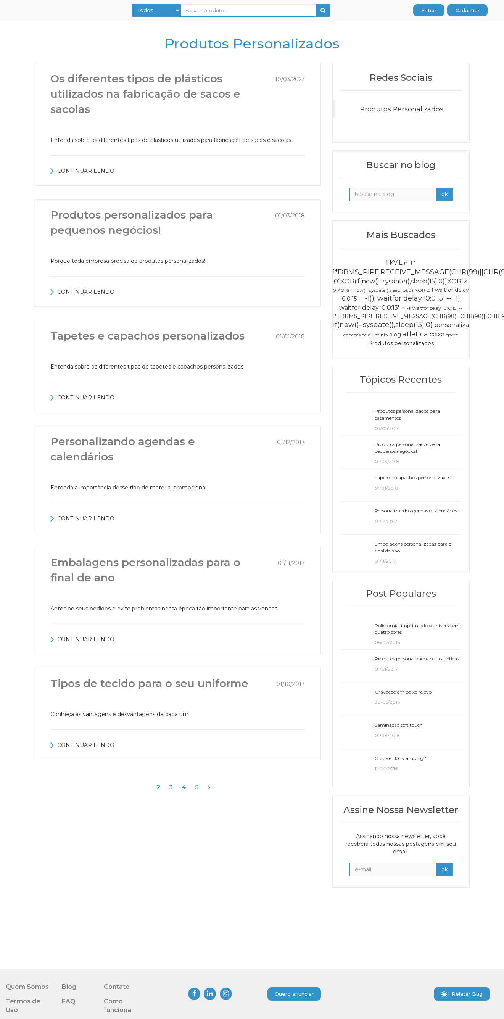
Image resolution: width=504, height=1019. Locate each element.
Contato (117, 986)
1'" (413, 262)
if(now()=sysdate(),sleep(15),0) (383, 324)
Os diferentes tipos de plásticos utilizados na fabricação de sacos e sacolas (145, 94)
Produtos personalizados (401, 343)
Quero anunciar (294, 994)
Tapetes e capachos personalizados (147, 335)
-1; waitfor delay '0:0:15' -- (434, 308)
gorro (452, 335)
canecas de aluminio (365, 335)
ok (444, 194)
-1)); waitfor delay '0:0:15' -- (408, 298)
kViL (396, 262)
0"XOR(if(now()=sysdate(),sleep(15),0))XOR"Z (401, 281)
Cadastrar (467, 10)
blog (395, 334)
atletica (415, 334)
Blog (69, 986)
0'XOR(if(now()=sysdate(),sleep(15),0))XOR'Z (381, 290)
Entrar (428, 10)
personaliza (451, 324)
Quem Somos (27, 986)
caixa (437, 334)
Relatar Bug (462, 994)
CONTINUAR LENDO (82, 170)
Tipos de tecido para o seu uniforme (149, 683)
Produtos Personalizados (401, 109)
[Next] (209, 787)
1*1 (406, 263)
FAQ (69, 1001)
